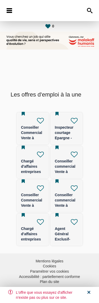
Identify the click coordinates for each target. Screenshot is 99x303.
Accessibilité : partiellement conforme (49, 277)
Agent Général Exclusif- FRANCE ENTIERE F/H (66, 239)
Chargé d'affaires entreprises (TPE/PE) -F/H (31, 171)
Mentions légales (49, 261)
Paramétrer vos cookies (49, 271)
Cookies (49, 266)
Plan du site (49, 282)
